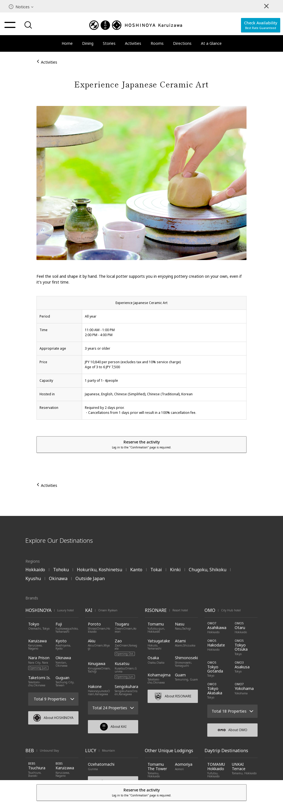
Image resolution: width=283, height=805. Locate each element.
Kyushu (33, 578)
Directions (182, 43)
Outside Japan (90, 578)
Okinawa (58, 578)
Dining (87, 43)
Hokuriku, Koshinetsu (99, 570)
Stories (109, 43)
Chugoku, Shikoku (207, 570)
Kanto (136, 570)
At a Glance (211, 43)
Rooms (157, 43)
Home (67, 43)
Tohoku (61, 570)
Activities (133, 43)
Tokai (156, 570)
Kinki (175, 570)
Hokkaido (35, 570)
